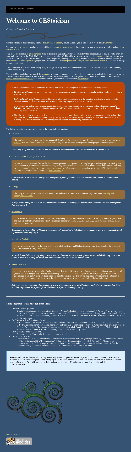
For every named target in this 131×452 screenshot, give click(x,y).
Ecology (15, 186)
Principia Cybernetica (33, 156)
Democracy (16, 133)
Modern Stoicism (19, 264)
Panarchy (106, 193)
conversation (22, 47)
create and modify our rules (96, 61)
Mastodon (30, 9)
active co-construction (65, 47)
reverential (48, 43)
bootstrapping (74, 58)
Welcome (12, 9)
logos (23, 285)
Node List (21, 9)
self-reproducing (29, 61)
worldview (109, 43)
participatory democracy (72, 61)
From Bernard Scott (58, 168)
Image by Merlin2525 (13, 434)
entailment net (35, 54)
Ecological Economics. (23, 196)
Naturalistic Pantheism (21, 239)
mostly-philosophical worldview (19, 79)
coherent (14, 61)
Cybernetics (16, 156)
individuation (83, 79)
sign (101, 218)
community (58, 43)
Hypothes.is (75, 362)
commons (46, 74)
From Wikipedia (43, 248)
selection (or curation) (98, 56)
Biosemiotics (17, 211)
